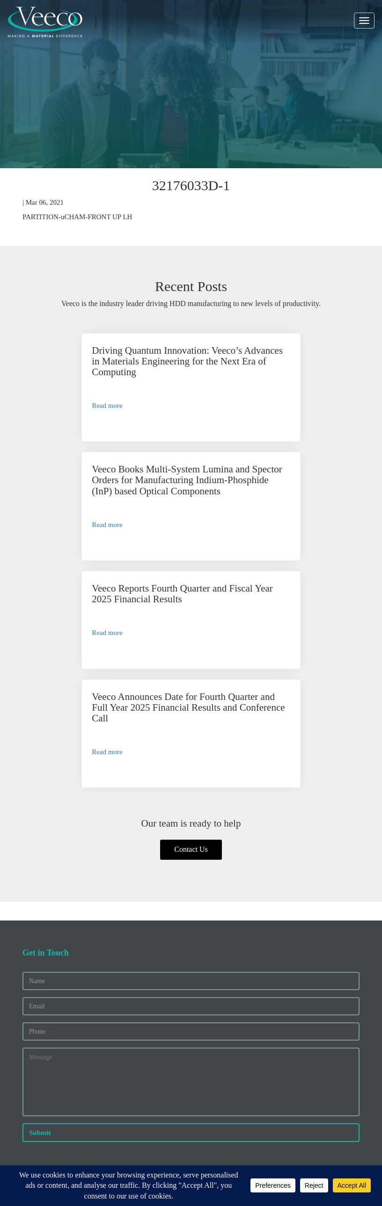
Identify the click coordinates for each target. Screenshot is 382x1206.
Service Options (44, 1107)
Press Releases (43, 1064)
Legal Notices (222, 1162)
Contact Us (191, 644)
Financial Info (42, 1054)
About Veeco (40, 986)
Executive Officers (48, 1074)
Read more (55, 416)
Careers (33, 996)
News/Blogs (39, 1006)
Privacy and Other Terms (171, 1162)
